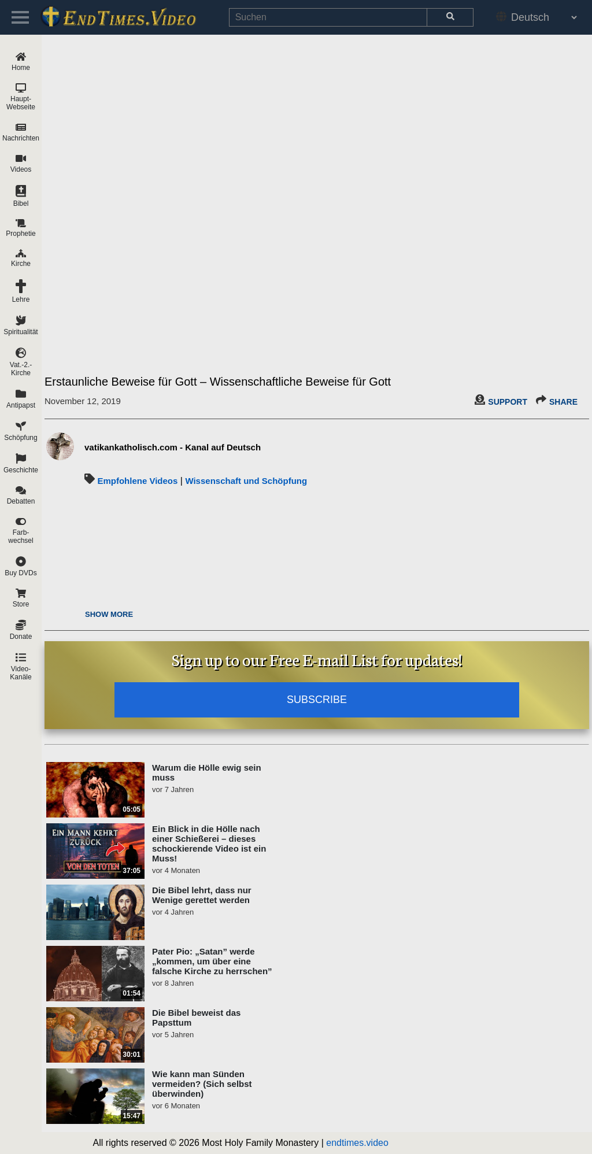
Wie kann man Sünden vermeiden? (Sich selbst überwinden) (202, 1083)
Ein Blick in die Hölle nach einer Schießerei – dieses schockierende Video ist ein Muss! (209, 843)
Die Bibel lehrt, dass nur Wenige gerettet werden (201, 895)
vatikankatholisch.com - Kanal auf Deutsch (172, 447)
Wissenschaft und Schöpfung (246, 481)
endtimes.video (357, 1143)
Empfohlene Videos (137, 481)
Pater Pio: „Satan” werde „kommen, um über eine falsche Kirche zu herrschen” (212, 961)
